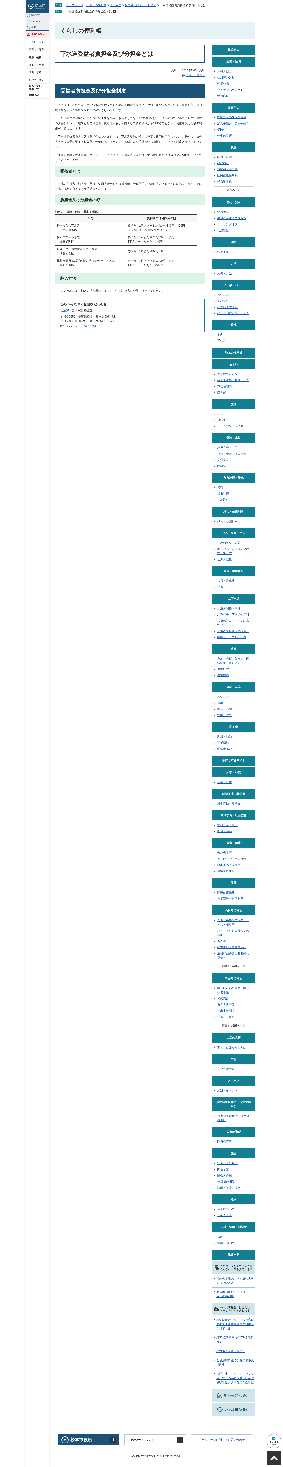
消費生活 (223, 212)
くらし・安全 (36, 42)
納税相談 (223, 163)
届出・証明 (233, 61)
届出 (220, 703)
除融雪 (221, 466)
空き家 (221, 392)
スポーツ (233, 1080)
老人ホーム (224, 941)
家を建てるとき (227, 374)
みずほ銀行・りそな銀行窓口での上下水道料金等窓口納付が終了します (235, 1324)
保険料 (221, 129)
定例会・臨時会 (227, 1163)
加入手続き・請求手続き (233, 123)
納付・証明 (224, 157)
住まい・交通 (36, 64)
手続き (221, 340)
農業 (233, 649)
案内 (220, 334)
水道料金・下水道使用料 (233, 614)
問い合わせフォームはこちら (79, 326)
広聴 (220, 1236)
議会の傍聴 (224, 1175)
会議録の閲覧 (226, 1181)
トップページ (74, 5)
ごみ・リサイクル (233, 533)
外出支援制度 (226, 1010)
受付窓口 (223, 95)
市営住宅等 (224, 386)
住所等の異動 (226, 77)
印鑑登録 (223, 83)
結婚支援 (223, 251)
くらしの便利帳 (96, 5)
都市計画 (223, 493)
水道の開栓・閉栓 (228, 608)
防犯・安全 (233, 202)
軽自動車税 (224, 181)
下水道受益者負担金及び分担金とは (89, 11)
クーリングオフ (227, 224)
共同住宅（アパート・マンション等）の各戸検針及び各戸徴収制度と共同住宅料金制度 (235, 1378)
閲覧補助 (35, 15)
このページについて (141, 1439)
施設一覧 (233, 1254)
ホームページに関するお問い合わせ (222, 1439)
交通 (233, 404)
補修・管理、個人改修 (231, 453)
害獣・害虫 (224, 715)
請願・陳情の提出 (228, 1187)
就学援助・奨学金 (233, 793)
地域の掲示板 (233, 352)
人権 (233, 263)
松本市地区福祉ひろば (231, 947)
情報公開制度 (226, 1243)
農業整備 (223, 675)
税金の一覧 (233, 190)
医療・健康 (233, 843)
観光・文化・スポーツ (36, 87)
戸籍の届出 (224, 71)
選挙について (226, 1209)
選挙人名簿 (224, 1215)
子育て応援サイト (233, 760)
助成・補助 (224, 709)
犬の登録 (223, 301)
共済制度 (223, 230)
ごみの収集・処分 (228, 542)
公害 (220, 586)
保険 (233, 882)
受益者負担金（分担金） (140, 5)
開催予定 (223, 1169)
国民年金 (233, 107)
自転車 (221, 420)
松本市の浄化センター (230, 1351)
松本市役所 (81, 1439)
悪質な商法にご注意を (231, 218)
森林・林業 (233, 686)
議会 (233, 1153)
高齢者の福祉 (233, 910)
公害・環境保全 (233, 571)
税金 (233, 147)
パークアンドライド (230, 426)
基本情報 (34, 95)
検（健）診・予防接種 (231, 858)
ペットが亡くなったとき (233, 313)
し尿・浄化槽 (226, 580)
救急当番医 (224, 852)
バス (220, 413)
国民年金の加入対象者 (231, 117)
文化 (233, 1059)
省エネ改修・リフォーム (233, 380)
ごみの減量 (224, 559)
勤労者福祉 (224, 748)
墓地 (233, 325)
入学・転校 (233, 772)
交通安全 (223, 460)
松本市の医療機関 (228, 865)
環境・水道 (35, 72)
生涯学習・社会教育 (234, 815)
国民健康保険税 (227, 175)
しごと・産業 (36, 79)
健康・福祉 (35, 57)
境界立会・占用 (227, 447)
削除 (114, 11)
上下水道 (115, 5)
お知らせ (223, 294)
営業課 (64, 310)
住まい (233, 364)
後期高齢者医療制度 (230, 898)
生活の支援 (233, 1037)
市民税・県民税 (227, 169)
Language (36, 21)
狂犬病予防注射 (227, 307)
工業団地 (223, 742)
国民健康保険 (226, 892)
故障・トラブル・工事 (231, 637)
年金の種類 (224, 135)
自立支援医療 (226, 1004)
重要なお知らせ (39, 34)
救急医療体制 (226, 871)
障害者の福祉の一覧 (233, 1025)
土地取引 (223, 499)
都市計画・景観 (233, 477)
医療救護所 (233, 1131)
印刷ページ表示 (195, 75)
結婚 (233, 242)
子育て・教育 (36, 49)
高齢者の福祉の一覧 (233, 966)
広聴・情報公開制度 (234, 1226)
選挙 (233, 1199)
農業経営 (223, 669)
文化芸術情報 (226, 1068)
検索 (33, 27)
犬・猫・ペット (233, 285)
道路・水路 (233, 437)
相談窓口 (233, 49)
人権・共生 (224, 273)
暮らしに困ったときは (231, 1047)
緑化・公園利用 (233, 511)
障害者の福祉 (233, 978)
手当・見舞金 (226, 1016)
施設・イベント (227, 825)
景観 (220, 487)
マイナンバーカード (230, 89)
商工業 (233, 726)
